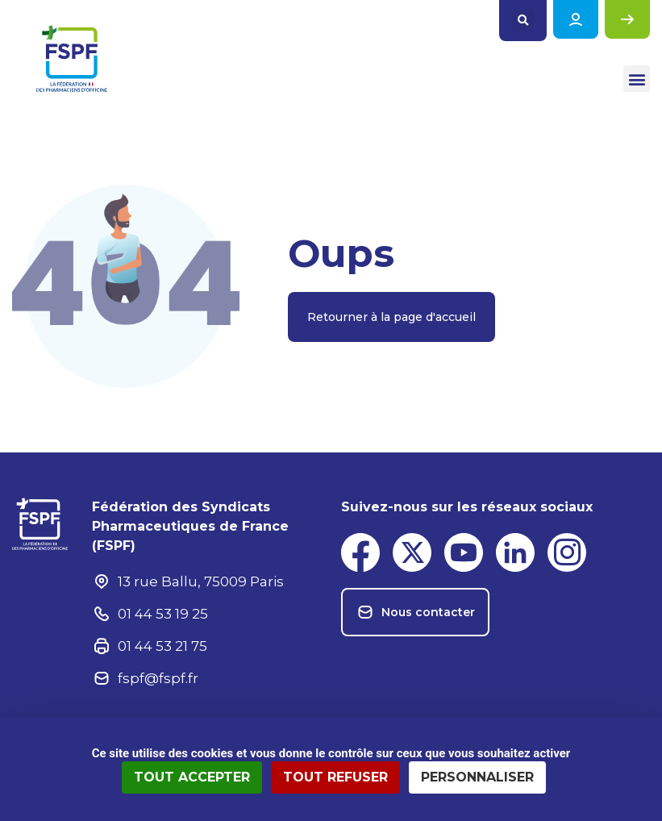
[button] (523, 20)
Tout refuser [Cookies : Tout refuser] (335, 777)
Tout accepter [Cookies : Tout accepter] (192, 777)
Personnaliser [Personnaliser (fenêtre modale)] (477, 777)
